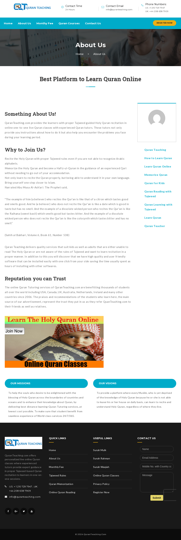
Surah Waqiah (101, 466)
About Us (24, 23)
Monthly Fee (56, 466)
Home (8, 23)
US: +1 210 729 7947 (155, 7)
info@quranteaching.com (119, 9)
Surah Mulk (99, 450)
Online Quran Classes (106, 475)
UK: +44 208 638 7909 (156, 11)
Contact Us (93, 23)
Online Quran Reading (62, 492)
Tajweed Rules (57, 475)
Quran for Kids (169, 183)
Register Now (165, 23)
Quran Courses (69, 23)
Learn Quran (167, 217)
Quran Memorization (61, 483)
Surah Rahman (101, 458)
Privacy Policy (101, 483)
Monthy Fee (44, 23)
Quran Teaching (170, 149)
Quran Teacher (169, 226)
